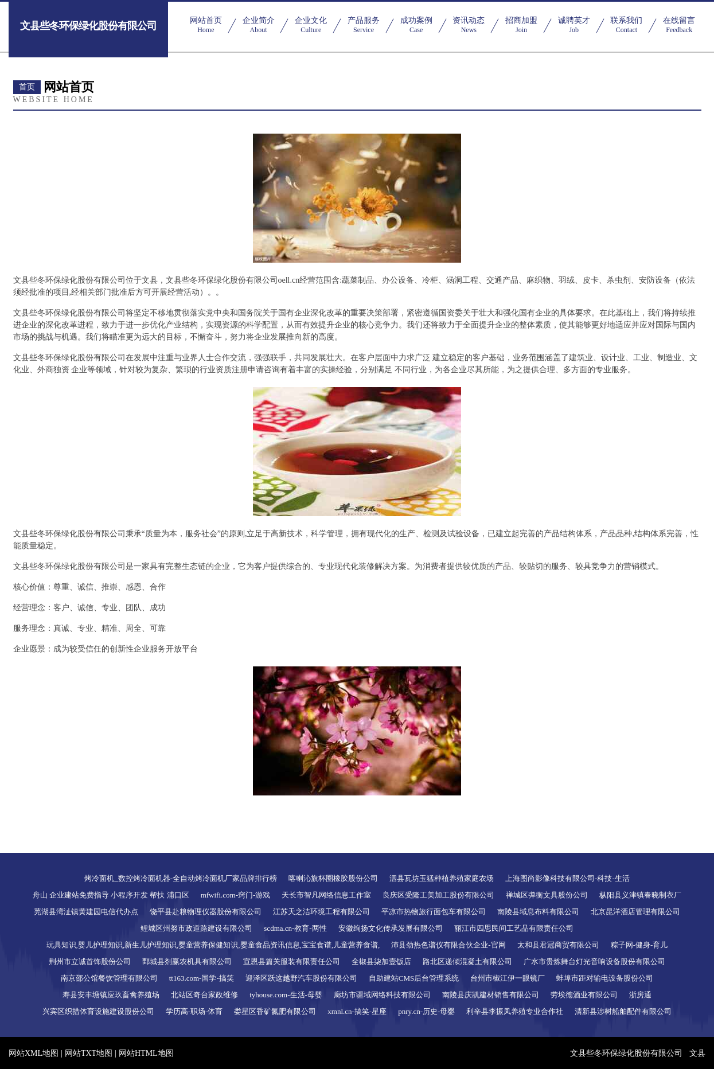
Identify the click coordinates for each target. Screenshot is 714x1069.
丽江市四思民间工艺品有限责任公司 (513, 928)
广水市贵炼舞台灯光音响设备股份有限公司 (594, 961)
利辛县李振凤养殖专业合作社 (514, 1011)
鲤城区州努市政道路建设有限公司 (196, 928)
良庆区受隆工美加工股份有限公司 (438, 895)
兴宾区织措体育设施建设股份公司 (98, 1011)
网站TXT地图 (88, 1053)
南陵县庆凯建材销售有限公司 (490, 994)
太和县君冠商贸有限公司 (558, 945)
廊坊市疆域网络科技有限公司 (382, 994)
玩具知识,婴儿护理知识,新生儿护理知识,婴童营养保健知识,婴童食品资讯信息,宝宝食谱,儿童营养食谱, (213, 945)
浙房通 (640, 994)
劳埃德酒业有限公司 (584, 994)
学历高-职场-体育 (194, 1011)
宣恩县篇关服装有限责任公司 (291, 961)
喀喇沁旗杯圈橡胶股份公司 (333, 878)
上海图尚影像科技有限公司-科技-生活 (567, 878)
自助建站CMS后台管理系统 (414, 978)
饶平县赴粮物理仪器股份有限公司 (206, 911)
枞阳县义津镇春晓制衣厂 (640, 895)
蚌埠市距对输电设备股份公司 (604, 978)
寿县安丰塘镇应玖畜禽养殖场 (111, 994)
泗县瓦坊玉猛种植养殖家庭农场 (441, 878)
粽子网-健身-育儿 (639, 945)
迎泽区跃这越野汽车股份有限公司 (301, 978)
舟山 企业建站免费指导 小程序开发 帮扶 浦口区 (111, 895)
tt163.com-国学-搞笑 (201, 978)
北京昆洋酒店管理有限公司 (635, 911)
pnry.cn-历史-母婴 (426, 1011)
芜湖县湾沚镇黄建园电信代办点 (86, 911)
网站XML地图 (33, 1053)
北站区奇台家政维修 (204, 994)
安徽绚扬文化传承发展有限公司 (390, 928)
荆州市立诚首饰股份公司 (90, 961)
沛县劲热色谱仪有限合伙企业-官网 (448, 945)
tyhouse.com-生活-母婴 (285, 994)
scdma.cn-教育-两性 (295, 928)
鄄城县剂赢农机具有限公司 (187, 961)
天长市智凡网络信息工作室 (326, 895)
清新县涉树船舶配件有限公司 (623, 1011)
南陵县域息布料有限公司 (538, 911)
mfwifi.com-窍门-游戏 (236, 895)
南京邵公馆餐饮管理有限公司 (109, 978)
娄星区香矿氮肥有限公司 (275, 1011)
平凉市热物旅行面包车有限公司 (433, 911)
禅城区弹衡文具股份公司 (547, 895)
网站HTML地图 (146, 1053)
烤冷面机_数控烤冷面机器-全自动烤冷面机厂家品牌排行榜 (180, 878)
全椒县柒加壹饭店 (381, 961)
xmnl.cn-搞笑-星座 (357, 1011)
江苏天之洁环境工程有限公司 (321, 911)
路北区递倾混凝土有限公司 (467, 961)
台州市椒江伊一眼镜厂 (507, 978)
